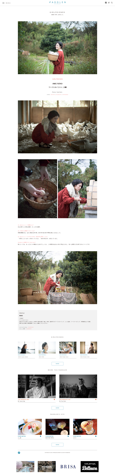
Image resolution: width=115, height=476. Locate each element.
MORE (57, 363)
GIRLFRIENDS (57, 79)
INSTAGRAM (65, 94)
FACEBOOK (58, 94)
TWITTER (53, 94)
